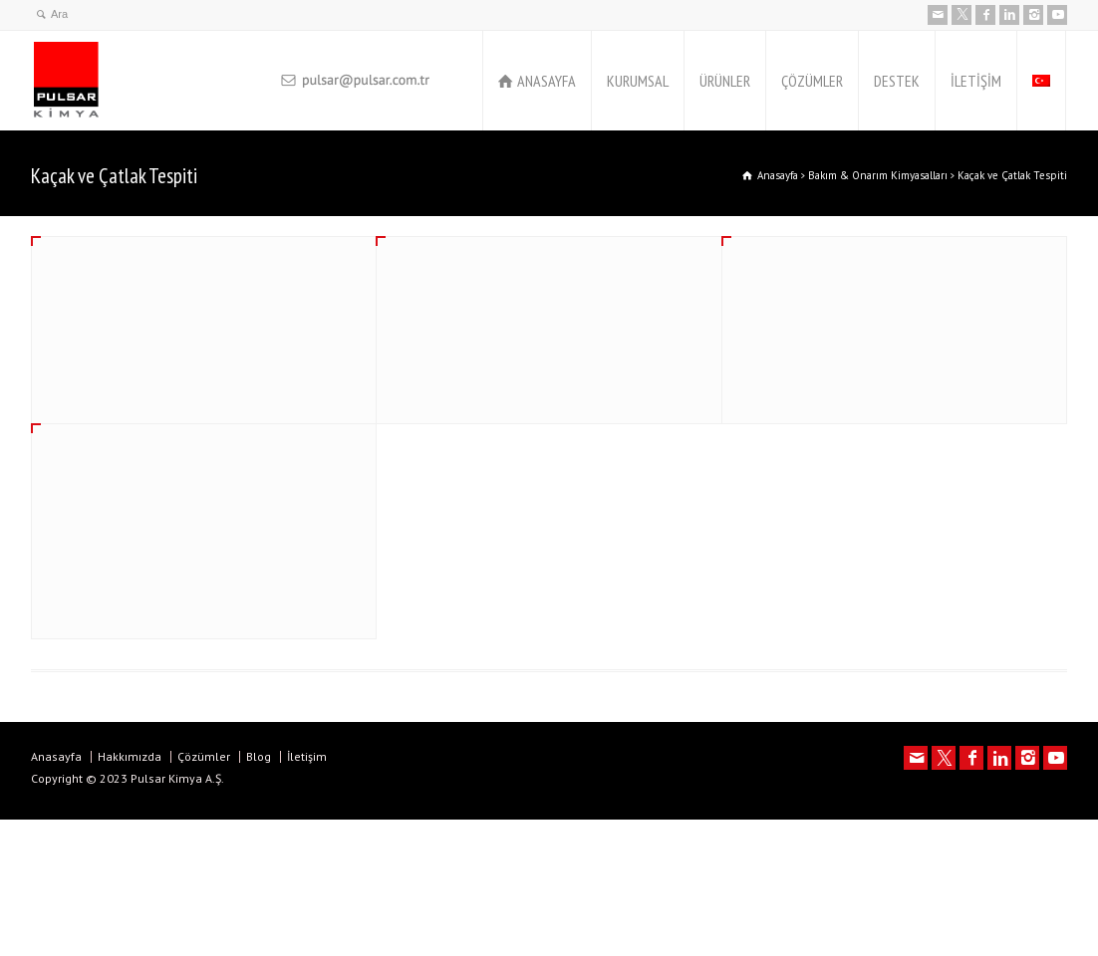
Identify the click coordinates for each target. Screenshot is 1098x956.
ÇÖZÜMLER (812, 81)
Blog (258, 756)
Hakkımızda (129, 756)
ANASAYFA (546, 81)
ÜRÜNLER (724, 81)
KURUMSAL (638, 81)
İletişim (307, 756)
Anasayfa (56, 756)
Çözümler (203, 756)
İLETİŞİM (976, 81)
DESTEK (897, 81)
